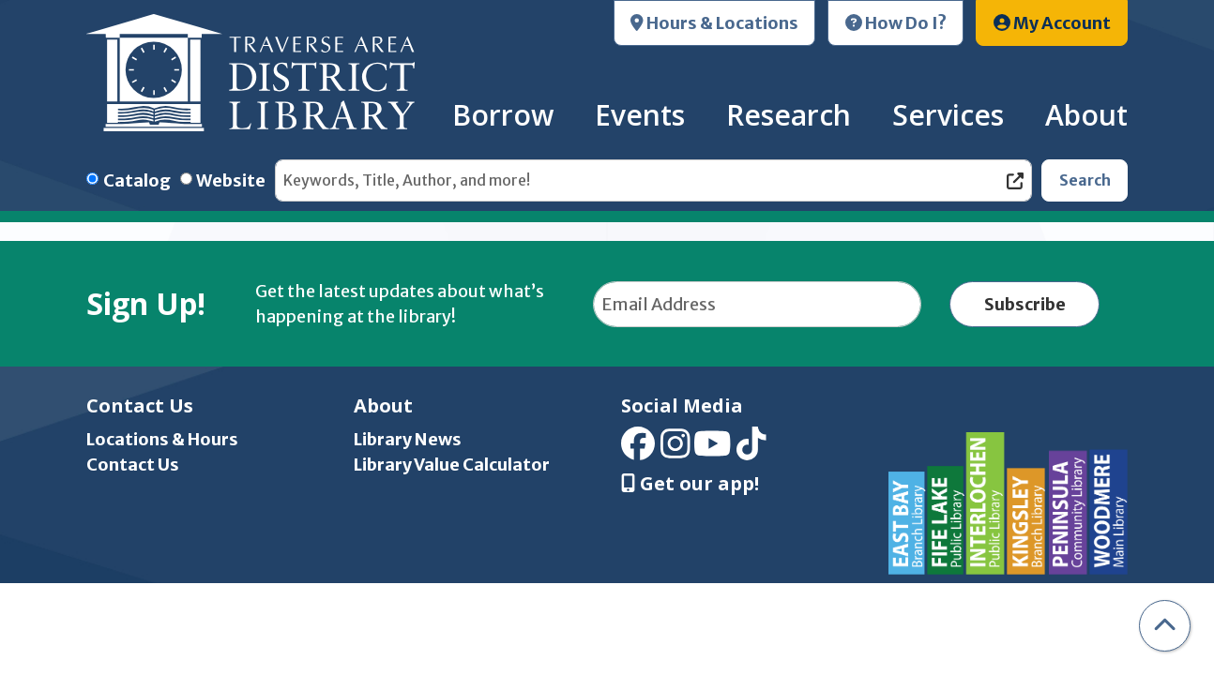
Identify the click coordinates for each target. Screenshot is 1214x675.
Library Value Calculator (452, 464)
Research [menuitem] (788, 115)
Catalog (137, 180)
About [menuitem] (1086, 115)
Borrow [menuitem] (503, 115)
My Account (1052, 23)
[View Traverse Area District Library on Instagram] (675, 450)
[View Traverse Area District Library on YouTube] (712, 450)
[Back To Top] (1165, 626)
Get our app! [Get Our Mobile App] (690, 483)
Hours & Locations (714, 23)
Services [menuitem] (948, 115)
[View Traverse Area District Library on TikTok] (751, 450)
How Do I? (896, 23)
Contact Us (132, 464)
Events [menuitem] (640, 115)
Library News (408, 439)
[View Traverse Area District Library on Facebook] (638, 450)
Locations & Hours (162, 439)
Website (231, 180)
